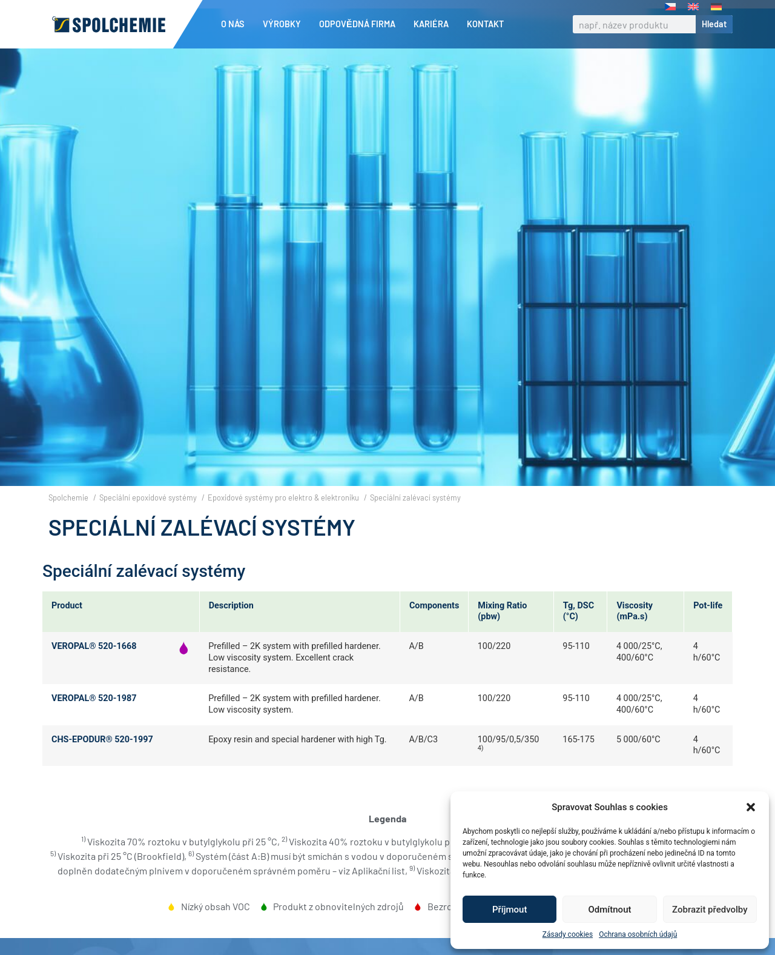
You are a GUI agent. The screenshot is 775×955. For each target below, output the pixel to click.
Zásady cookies (567, 934)
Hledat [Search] (714, 24)
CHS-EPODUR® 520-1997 (102, 739)
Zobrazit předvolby (710, 909)
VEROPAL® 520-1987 (94, 698)
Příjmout (509, 909)
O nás (236, 24)
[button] (751, 807)
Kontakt (485, 24)
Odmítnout (610, 909)
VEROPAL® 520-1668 (94, 646)
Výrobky (285, 24)
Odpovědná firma (360, 24)
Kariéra (434, 24)
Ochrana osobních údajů (638, 934)
